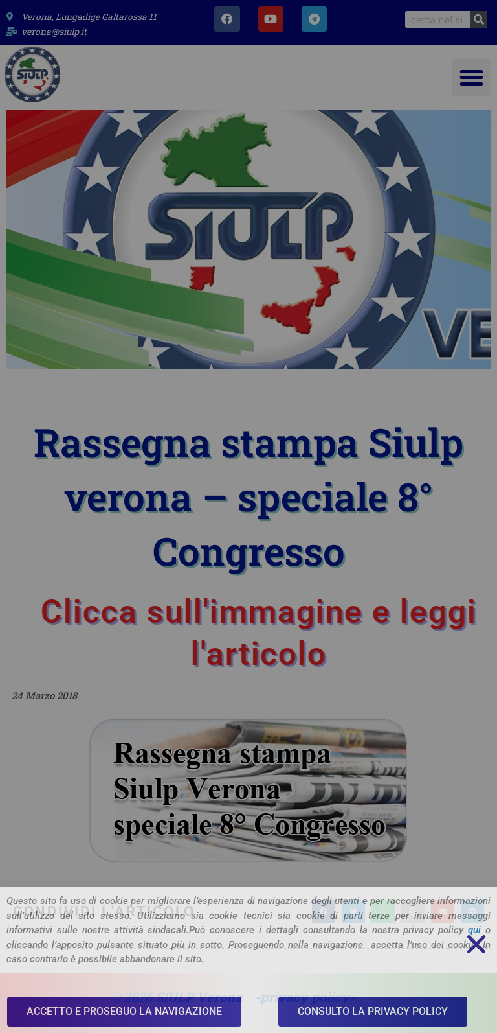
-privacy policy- (305, 996)
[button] (471, 77)
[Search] (478, 19)
